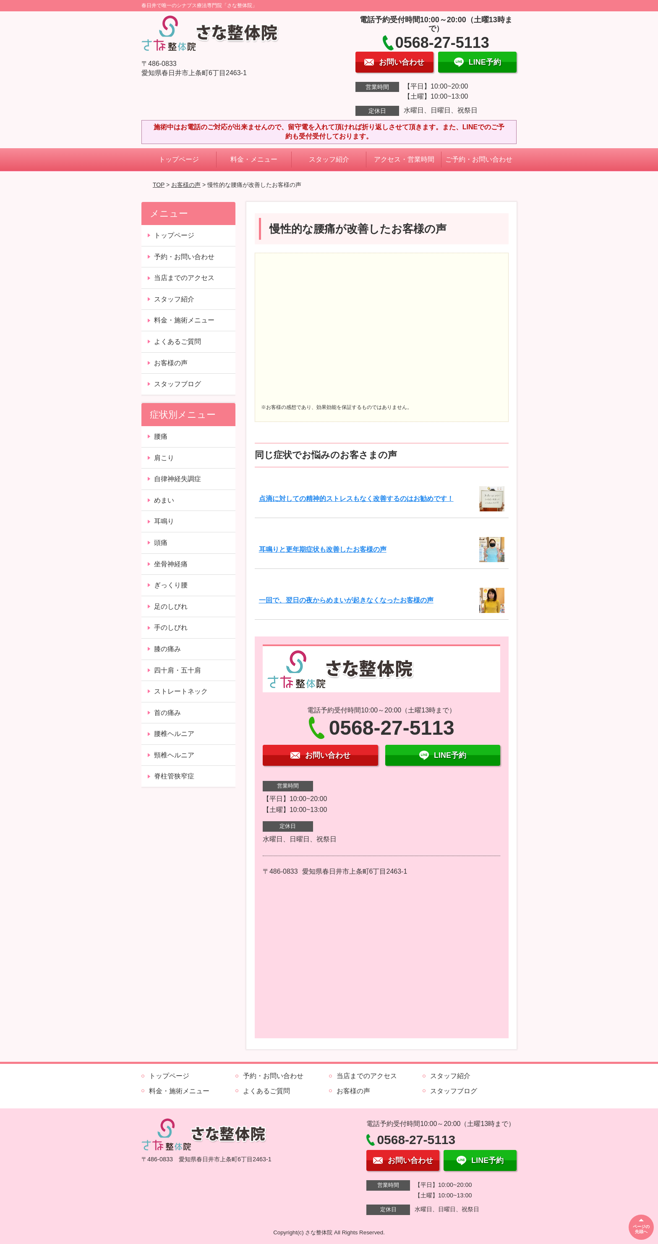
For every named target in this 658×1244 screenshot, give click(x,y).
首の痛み (167, 712)
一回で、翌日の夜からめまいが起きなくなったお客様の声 (346, 600)
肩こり (164, 457)
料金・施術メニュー (184, 320)
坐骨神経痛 (171, 564)
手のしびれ (171, 627)
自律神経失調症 (177, 478)
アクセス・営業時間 (404, 159)
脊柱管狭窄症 (174, 776)
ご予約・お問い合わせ (478, 159)
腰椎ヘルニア (174, 733)
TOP (158, 184)
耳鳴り (164, 521)
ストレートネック (181, 691)
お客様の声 (186, 184)
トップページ (179, 159)
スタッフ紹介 (329, 159)
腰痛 (160, 436)
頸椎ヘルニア (174, 755)
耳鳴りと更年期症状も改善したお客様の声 (322, 549)
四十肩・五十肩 (177, 670)
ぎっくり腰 (171, 585)
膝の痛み (167, 648)
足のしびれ (171, 606)
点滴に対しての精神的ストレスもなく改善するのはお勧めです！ (356, 498)
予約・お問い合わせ (184, 256)
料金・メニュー (253, 159)
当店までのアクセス (184, 277)
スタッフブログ (177, 384)
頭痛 (160, 542)
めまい (164, 500)
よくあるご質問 (177, 341)
